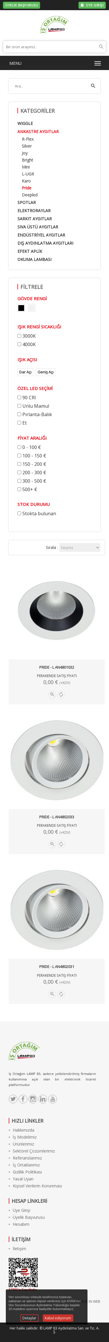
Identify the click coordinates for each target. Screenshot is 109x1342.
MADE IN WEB (89, 1301)
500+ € (29, 489)
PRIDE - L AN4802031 (56, 966)
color (21, 308)
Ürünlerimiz (21, 1144)
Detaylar (29, 1318)
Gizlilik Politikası (25, 1172)
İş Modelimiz (23, 1137)
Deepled (29, 195)
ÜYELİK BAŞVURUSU (21, 5)
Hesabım (19, 1224)
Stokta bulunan (39, 513)
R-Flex (27, 139)
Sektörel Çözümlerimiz (32, 1151)
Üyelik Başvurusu (27, 1217)
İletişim (17, 1248)
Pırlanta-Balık (37, 414)
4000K (29, 344)
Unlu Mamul (35, 406)
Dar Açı (25, 372)
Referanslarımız (25, 1158)
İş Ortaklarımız (24, 1165)
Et (24, 423)
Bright (27, 160)
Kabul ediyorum (58, 1318)
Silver (27, 146)
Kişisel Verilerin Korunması (35, 1186)
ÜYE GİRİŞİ (92, 5)
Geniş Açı (45, 372)
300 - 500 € (34, 481)
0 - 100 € (31, 447)
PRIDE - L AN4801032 (56, 667)
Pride (26, 188)
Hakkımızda (21, 1130)
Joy (25, 153)
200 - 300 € (34, 472)
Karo (26, 181)
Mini (26, 167)
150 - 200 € (34, 464)
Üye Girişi (19, 1210)
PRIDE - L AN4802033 (56, 816)
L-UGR (28, 174)
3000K (29, 336)
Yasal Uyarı (21, 1179)
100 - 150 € (34, 455)
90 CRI (29, 397)
